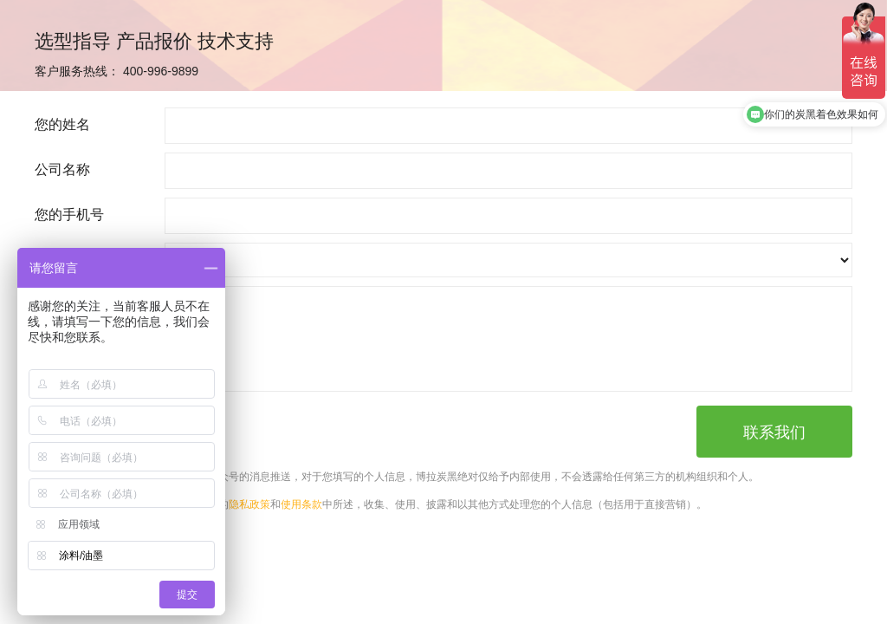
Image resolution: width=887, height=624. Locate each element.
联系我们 (774, 432)
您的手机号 (69, 214)
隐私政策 (249, 504)
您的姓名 (62, 124)
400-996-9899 (160, 71)
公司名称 (62, 169)
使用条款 (301, 504)
